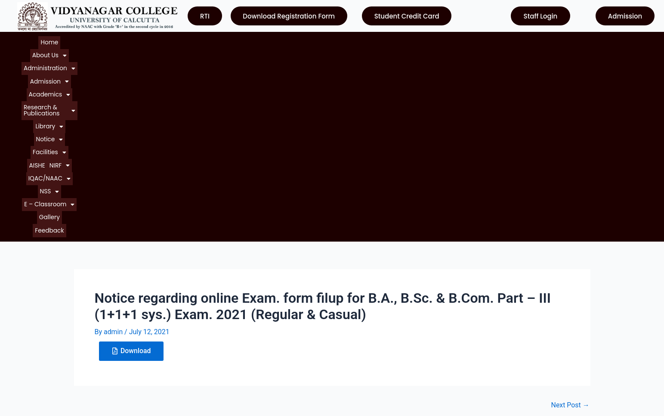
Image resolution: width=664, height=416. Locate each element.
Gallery (572, 40)
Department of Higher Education (388, 358)
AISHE (406, 40)
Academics (197, 40)
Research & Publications (258, 40)
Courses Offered (40, 342)
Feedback (600, 40)
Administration (106, 40)
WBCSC (350, 342)
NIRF (428, 40)
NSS (496, 40)
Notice (345, 40)
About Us (61, 40)
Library (314, 40)
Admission (154, 40)
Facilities (378, 40)
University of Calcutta (372, 296)
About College (37, 311)
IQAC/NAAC (462, 40)
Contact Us (32, 358)
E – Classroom (534, 40)
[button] (61, 40)
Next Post (570, 212)
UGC (345, 311)
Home (32, 40)
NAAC (348, 327)
